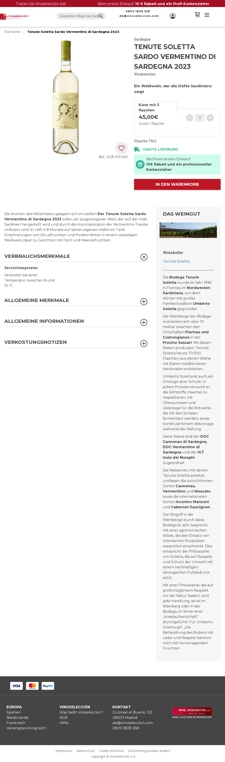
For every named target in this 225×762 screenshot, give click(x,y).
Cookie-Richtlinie (111, 751)
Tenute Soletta (176, 261)
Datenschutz (85, 751)
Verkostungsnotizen (35, 342)
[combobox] (81, 16)
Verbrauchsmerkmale (37, 256)
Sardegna (142, 39)
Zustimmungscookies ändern (149, 751)
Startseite (12, 32)
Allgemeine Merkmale (36, 300)
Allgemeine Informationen (44, 321)
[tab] (155, 107)
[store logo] (14, 17)
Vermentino (144, 74)
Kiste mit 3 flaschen (149, 107)
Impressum (64, 751)
